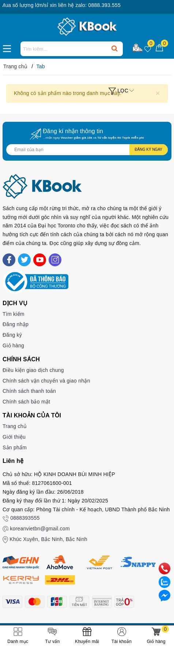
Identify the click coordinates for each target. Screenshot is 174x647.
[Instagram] (55, 259)
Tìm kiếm (13, 314)
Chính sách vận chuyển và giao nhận (46, 381)
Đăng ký (12, 335)
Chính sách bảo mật (26, 402)
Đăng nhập (16, 324)
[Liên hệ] (164, 595)
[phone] (164, 568)
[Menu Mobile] (9, 47)
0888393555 (24, 518)
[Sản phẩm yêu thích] (148, 48)
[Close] (157, 93)
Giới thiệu (14, 437)
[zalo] (164, 582)
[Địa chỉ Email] (87, 149)
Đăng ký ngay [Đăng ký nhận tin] (148, 149)
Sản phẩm (15, 447)
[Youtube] (39, 259)
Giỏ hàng (13, 345)
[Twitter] (24, 259)
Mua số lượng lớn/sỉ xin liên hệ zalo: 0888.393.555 (69, 5)
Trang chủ (15, 426)
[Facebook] (9, 259)
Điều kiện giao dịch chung (33, 370)
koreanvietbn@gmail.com (40, 528)
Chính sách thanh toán (29, 391)
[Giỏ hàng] (159, 48)
